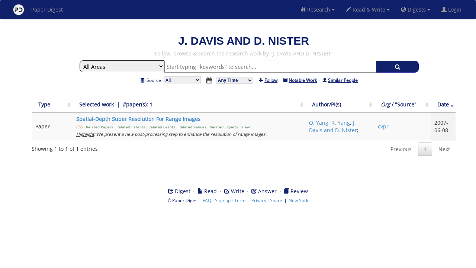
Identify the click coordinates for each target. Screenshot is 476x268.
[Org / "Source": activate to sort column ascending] (402, 104)
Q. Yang (318, 122)
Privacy (258, 200)
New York (298, 200)
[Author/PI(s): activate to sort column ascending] (339, 104)
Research (317, 9)
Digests (415, 9)
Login (452, 9)
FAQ (207, 200)
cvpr (383, 126)
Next (444, 149)
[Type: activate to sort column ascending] (52, 104)
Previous (401, 149)
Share (276, 200)
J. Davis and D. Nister (333, 126)
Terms (241, 200)
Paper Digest (38, 9)
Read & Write (368, 9)
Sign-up (223, 200)
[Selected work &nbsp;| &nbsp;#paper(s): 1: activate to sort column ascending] (189, 104)
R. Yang (340, 122)
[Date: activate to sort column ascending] (443, 104)
